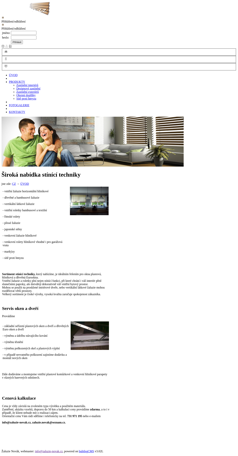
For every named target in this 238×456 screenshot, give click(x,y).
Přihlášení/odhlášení (13, 21)
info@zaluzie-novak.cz (48, 451)
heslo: (5, 37)
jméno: (6, 32)
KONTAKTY (17, 112)
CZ (14, 183)
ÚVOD (13, 75)
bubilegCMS (86, 451)
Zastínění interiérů (27, 85)
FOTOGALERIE (19, 105)
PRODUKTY (17, 81)
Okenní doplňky (26, 95)
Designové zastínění (28, 88)
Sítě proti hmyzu (26, 98)
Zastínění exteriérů (27, 91)
